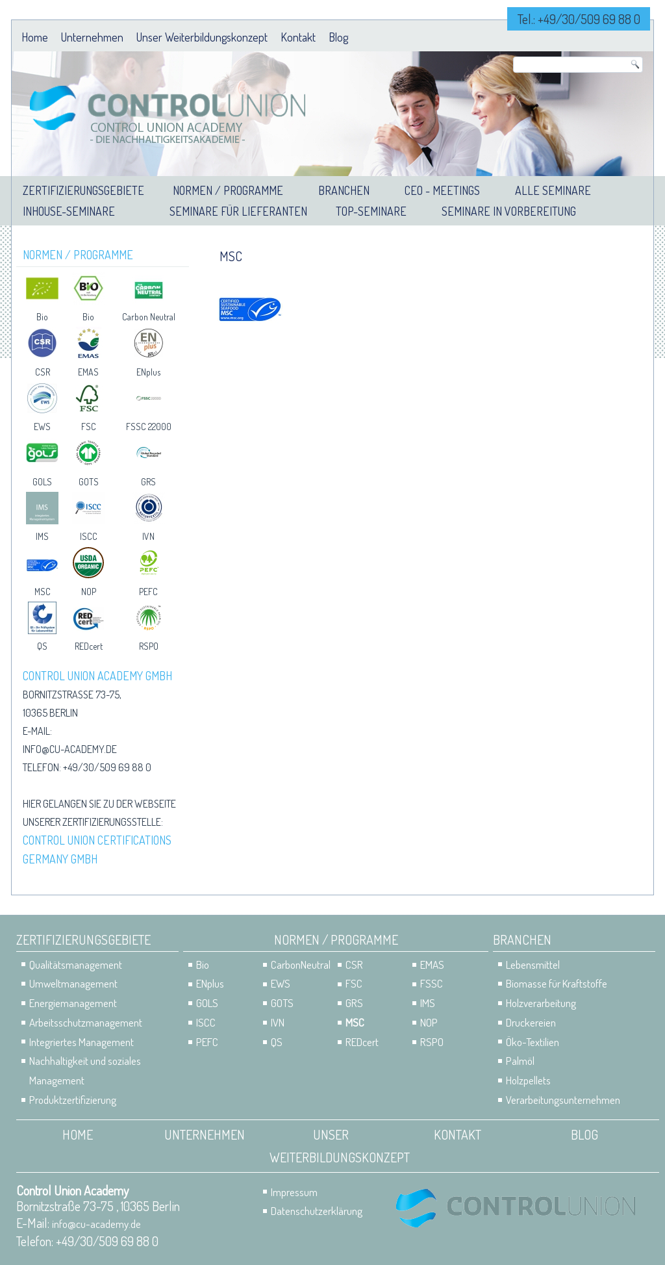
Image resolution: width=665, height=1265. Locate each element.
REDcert (89, 646)
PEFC (148, 591)
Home (34, 37)
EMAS (88, 371)
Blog (338, 37)
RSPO (148, 646)
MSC (42, 591)
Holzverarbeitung (541, 1003)
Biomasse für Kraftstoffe (556, 983)
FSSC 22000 (148, 426)
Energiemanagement (73, 1003)
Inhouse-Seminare (69, 211)
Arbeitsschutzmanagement (85, 1022)
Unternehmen (92, 37)
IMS (42, 536)
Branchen (344, 190)
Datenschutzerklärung (316, 1211)
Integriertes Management (81, 1042)
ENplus (148, 371)
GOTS (89, 481)
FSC (88, 426)
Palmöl (520, 1060)
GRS (148, 481)
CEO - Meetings (442, 190)
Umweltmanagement (73, 983)
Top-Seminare (371, 211)
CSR (42, 371)
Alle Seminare (553, 190)
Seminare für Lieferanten (238, 211)
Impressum (294, 1192)
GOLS (42, 481)
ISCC (88, 536)
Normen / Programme (228, 190)
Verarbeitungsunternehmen (563, 1099)
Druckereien (531, 1022)
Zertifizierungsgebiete (83, 190)
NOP (88, 591)
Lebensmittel (533, 964)
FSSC (431, 983)
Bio (42, 316)
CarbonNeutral (301, 964)
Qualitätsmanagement (75, 964)
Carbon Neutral (148, 316)
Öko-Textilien (532, 1042)
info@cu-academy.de (70, 749)
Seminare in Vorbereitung (509, 211)
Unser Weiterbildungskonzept (202, 37)
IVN (148, 536)
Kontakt (298, 37)
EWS (42, 426)
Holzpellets (528, 1080)
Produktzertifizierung (72, 1099)
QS (42, 646)
